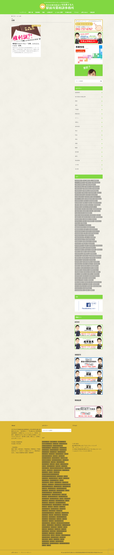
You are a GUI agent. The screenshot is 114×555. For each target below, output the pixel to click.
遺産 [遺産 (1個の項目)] (90, 284)
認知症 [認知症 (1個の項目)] (97, 274)
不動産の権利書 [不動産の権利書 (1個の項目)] (79, 186)
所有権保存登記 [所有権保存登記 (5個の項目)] (79, 235)
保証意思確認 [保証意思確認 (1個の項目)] (93, 200)
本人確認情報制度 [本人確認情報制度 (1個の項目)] (80, 247)
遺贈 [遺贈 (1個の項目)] (87, 290)
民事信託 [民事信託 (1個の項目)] (86, 253)
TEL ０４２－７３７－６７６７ (80, 447)
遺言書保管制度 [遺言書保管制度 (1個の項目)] (87, 288)
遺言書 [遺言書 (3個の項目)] (90, 286)
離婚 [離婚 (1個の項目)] (92, 290)
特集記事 (92, 12)
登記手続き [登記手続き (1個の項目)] (78, 259)
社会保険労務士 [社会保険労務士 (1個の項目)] (85, 265)
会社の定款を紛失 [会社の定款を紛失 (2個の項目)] (80, 194)
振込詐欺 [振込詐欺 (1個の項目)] (91, 243)
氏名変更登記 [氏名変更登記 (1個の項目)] (91, 251)
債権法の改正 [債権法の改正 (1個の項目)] (97, 202)
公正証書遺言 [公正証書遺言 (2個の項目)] (83, 205)
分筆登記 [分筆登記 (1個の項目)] (89, 209)
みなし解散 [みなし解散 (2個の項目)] (86, 180)
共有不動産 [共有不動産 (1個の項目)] (78, 206)
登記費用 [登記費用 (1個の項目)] (96, 261)
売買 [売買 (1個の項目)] (84, 221)
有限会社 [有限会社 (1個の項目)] (99, 245)
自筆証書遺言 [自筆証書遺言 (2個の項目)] (79, 272)
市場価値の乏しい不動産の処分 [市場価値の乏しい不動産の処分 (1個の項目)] (83, 225)
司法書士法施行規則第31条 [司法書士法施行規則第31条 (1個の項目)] (82, 215)
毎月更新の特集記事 (80, 96)
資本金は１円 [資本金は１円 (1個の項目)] (79, 280)
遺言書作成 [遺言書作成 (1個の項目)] (78, 288)
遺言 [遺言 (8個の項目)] (77, 286)
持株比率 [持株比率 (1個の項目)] (84, 243)
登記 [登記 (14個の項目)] (99, 257)
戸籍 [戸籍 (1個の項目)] (85, 233)
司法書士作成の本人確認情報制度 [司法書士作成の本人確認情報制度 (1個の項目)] (83, 213)
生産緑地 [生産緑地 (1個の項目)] (92, 257)
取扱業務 (37, 12)
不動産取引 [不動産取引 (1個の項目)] (88, 186)
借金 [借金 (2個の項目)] (90, 202)
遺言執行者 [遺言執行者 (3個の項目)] (83, 286)
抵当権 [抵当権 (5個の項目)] (93, 237)
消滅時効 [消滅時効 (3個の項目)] (78, 257)
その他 (77, 164)
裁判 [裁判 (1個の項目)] (98, 272)
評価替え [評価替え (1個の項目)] (90, 274)
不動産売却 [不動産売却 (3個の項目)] (96, 186)
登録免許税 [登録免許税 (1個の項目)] (78, 263)
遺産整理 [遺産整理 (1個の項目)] (96, 284)
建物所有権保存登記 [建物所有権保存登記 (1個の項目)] (80, 227)
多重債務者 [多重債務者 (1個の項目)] (91, 221)
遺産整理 (77, 92)
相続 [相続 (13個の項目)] (91, 263)
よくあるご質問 (59, 12)
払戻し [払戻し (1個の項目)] (87, 237)
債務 (76, 143)
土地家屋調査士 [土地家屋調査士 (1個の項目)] (87, 219)
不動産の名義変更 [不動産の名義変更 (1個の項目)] (80, 184)
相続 (76, 101)
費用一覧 (31, 12)
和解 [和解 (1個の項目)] (93, 217)
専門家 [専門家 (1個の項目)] (77, 223)
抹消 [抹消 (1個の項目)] (94, 241)
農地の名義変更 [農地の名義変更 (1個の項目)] (79, 282)
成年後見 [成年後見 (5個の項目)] (88, 231)
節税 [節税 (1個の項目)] (96, 267)
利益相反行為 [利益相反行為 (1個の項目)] (97, 209)
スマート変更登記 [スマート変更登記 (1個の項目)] (80, 182)
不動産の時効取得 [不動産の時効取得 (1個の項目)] (90, 184)
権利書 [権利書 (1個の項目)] (94, 249)
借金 (76, 139)
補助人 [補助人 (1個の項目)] (77, 274)
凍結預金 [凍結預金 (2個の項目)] (78, 209)
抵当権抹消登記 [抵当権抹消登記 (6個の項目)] (90, 239)
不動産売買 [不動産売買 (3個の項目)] (78, 188)
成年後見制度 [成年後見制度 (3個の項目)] (79, 233)
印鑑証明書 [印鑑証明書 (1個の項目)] (78, 211)
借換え (77, 122)
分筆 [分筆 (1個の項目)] (83, 209)
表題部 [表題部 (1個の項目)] (93, 272)
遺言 (76, 105)
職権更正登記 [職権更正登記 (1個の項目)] (94, 269)
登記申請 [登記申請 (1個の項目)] (92, 259)
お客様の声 (49, 12)
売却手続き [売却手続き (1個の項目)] (78, 221)
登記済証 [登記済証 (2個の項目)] (85, 259)
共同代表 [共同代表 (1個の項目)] (97, 205)
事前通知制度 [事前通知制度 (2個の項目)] (94, 190)
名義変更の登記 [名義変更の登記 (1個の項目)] (86, 217)
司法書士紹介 (68, 12)
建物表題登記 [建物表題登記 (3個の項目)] (79, 229)
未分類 (77, 169)
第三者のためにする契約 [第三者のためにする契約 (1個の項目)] (87, 267)
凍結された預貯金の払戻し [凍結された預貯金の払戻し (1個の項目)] (89, 206)
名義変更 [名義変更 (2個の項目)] (78, 217)
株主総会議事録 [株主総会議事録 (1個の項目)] (79, 249)
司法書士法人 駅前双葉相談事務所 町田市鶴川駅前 (81, 552)
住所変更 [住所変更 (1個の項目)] (98, 198)
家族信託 (77, 113)
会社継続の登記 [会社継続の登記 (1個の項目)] (79, 196)
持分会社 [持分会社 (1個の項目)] (78, 243)
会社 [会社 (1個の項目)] (99, 192)
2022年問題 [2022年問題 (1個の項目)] (78, 180)
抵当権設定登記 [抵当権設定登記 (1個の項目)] (87, 241)
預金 (76, 135)
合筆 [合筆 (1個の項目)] (98, 215)
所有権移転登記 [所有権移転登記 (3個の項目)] (89, 235)
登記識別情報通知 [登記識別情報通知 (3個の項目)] (87, 261)
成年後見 (77, 126)
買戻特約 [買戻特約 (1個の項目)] (84, 278)
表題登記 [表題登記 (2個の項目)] (86, 272)
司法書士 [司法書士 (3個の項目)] (97, 211)
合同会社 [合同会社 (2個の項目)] (92, 215)
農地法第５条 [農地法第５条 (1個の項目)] (97, 282)
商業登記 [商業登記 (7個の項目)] (99, 217)
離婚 (76, 147)
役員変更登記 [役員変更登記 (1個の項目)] (93, 229)
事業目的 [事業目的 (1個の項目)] (78, 192)
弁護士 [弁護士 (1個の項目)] (86, 229)
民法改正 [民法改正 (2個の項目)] (85, 255)
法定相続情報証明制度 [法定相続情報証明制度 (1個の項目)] (95, 255)
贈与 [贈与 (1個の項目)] (85, 280)
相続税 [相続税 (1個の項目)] (77, 265)
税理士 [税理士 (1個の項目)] (77, 267)
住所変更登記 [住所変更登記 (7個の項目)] (79, 200)
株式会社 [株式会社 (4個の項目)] (87, 249)
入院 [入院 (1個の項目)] (77, 205)
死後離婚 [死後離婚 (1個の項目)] (83, 251)
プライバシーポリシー (26, 552)
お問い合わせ (84, 12)
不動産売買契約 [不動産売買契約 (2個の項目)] (87, 188)
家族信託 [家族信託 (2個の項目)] (98, 221)
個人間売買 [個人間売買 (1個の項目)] (78, 202)
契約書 (77, 152)
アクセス (76, 12)
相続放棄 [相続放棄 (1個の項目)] (96, 263)
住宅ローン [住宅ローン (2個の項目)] (97, 196)
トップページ (22, 12)
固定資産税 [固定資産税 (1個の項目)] (78, 219)
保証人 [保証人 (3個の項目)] (86, 200)
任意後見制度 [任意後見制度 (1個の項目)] (92, 192)
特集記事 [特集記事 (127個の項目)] (85, 257)
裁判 (76, 156)
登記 (76, 130)
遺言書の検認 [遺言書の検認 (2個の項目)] (97, 286)
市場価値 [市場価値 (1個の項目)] (83, 223)
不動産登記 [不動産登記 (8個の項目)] (78, 190)
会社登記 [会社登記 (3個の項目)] (94, 194)
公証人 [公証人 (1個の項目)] (91, 205)
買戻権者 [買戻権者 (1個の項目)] (78, 278)
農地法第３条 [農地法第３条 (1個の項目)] (88, 282)
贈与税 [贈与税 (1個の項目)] (91, 280)
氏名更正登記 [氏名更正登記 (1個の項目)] (79, 253)
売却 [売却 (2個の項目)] (94, 219)
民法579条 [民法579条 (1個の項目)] (78, 255)
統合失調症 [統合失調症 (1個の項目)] (86, 269)
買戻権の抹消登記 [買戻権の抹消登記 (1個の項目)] (94, 276)
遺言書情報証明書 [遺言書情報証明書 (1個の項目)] (80, 290)
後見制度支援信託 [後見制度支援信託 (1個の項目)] (80, 231)
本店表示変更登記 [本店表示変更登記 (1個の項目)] (90, 247)
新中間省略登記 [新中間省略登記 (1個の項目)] (79, 245)
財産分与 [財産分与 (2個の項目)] (85, 276)
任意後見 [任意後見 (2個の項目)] (84, 192)
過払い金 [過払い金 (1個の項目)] (84, 284)
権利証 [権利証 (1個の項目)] (99, 249)
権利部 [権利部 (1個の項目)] (77, 251)
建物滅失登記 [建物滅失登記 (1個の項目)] (90, 227)
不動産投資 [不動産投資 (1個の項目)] (96, 188)
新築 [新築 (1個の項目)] (86, 245)
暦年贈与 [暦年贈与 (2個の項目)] (92, 245)
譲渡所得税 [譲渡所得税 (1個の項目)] (78, 276)
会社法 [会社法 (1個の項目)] (88, 194)
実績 (43, 12)
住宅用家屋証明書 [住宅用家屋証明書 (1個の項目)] (89, 198)
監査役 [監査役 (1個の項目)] (85, 263)
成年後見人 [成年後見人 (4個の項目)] (96, 231)
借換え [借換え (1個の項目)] (85, 202)
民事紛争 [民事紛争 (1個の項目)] (93, 253)
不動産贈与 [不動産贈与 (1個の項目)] (86, 190)
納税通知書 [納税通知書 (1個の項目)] (78, 269)
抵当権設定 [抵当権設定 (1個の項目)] (78, 241)
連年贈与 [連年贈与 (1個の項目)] (78, 284)
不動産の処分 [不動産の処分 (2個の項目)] (96, 182)
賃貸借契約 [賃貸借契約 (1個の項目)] (92, 278)
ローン (77, 118)
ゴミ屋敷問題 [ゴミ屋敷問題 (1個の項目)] (94, 180)
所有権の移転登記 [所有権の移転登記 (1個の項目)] (93, 233)
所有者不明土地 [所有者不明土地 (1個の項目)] (79, 237)
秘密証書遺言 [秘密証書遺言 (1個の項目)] (94, 265)
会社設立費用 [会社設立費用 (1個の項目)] (88, 196)
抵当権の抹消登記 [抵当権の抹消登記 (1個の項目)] (80, 239)
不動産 (77, 109)
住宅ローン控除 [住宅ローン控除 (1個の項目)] (79, 198)
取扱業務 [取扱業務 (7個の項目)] (85, 211)
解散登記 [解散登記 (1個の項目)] (83, 274)
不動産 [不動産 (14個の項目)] (88, 182)
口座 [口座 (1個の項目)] (91, 211)
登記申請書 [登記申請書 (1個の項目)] (78, 261)
